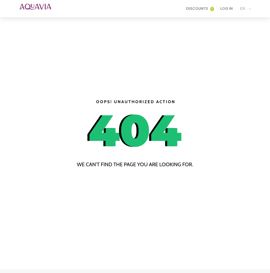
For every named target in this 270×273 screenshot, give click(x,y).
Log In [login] (226, 8)
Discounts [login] (200, 8)
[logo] (39, 9)
